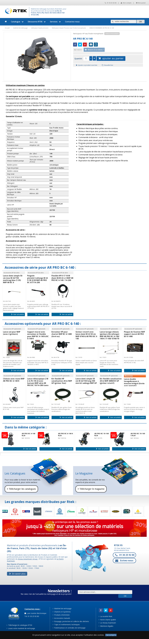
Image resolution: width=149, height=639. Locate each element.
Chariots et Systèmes (62, 612)
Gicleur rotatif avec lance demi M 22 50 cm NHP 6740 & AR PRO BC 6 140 (86, 335)
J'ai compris (111, 635)
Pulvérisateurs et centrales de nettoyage (69, 628)
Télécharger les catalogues (21, 489)
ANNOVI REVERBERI (112, 34)
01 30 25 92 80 (110, 3)
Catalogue (17, 21)
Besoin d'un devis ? (94, 50)
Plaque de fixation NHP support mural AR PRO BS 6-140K (134, 334)
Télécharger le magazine (91, 489)
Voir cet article (17, 314)
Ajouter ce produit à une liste (86, 65)
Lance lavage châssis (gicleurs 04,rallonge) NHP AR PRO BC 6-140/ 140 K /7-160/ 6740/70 (109, 335)
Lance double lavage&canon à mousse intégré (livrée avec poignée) (134, 382)
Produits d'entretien (61, 615)
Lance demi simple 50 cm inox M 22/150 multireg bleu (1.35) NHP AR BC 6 (12, 279)
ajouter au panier (111, 58)
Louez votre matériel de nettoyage (21, 628)
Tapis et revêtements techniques (66, 624)
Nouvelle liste (107, 65)
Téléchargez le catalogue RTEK (19, 625)
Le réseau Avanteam (107, 623)
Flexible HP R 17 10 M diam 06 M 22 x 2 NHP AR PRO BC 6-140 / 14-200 (62, 278)
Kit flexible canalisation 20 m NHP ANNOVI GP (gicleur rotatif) (111, 381)
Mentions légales (106, 626)
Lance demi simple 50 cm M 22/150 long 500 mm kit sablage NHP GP (86, 381)
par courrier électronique (35, 613)
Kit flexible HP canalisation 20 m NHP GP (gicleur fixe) (61, 381)
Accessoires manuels (61, 618)
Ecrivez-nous (124, 560)
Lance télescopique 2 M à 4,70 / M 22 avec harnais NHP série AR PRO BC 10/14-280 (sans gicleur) (37, 383)
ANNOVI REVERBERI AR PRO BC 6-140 (101, 28)
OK (125, 596)
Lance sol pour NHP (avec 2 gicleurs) (11, 333)
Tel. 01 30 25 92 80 (31, 616)
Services (55, 21)
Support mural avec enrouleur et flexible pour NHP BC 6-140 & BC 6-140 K (38, 335)
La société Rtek (105, 616)
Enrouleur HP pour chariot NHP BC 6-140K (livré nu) (61, 334)
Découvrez (37, 21)
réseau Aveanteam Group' (28, 559)
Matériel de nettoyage (62, 608)
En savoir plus (17, 573)
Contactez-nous (72, 21)
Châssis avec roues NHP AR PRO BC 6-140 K (13, 380)
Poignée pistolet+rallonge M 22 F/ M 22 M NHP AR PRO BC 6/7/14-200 (37, 279)
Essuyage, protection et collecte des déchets (71, 621)
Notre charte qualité (107, 620)
